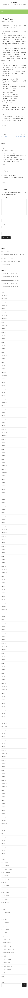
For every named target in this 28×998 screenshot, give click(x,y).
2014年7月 (3, 506)
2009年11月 (4, 686)
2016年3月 (3, 455)
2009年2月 (3, 713)
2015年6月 (3, 482)
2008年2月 (3, 746)
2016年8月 (3, 439)
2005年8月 (3, 833)
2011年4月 (3, 633)
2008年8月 (3, 733)
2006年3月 (3, 810)
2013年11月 (4, 532)
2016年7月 (3, 442)
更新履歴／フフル (5, 956)
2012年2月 (3, 599)
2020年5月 (3, 342)
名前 (2, 218)
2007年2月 (3, 773)
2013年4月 (3, 552)
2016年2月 (3, 459)
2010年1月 (3, 679)
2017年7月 (3, 409)
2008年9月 (3, 730)
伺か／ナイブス (5, 885)
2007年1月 (3, 776)
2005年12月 (4, 820)
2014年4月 (3, 516)
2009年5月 (3, 703)
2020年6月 (3, 338)
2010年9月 (3, 656)
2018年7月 (3, 382)
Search (3, 982)
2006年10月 (4, 786)
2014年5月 (3, 512)
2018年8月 (3, 379)
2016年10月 (4, 435)
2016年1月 (3, 462)
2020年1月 (3, 352)
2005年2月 (3, 850)
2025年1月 (3, 302)
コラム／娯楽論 (5, 865)
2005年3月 (3, 847)
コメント (4, 197)
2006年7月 (3, 796)
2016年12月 (4, 429)
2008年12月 (4, 720)
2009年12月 (4, 683)
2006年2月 (3, 813)
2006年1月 (3, 817)
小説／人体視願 (5, 929)
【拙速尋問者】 (14, 2)
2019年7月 (3, 362)
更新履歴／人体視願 (6, 959)
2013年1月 (3, 562)
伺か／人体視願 (5, 895)
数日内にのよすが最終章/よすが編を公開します (12, 254)
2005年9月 (3, 830)
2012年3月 (3, 596)
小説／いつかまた (5, 912)
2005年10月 (4, 827)
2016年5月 (3, 449)
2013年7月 (3, 542)
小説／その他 (4, 916)
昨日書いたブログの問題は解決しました (10, 261)
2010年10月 (4, 653)
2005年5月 (3, 840)
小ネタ (3, 905)
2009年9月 (3, 693)
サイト (3, 230)
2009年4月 (3, 706)
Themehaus (22, 995)
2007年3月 (3, 770)
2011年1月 (3, 643)
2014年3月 (3, 519)
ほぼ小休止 (4, 136)
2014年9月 (3, 499)
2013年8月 (3, 539)
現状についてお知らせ (6, 264)
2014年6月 (3, 509)
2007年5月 (3, 763)
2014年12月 (4, 496)
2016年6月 (3, 445)
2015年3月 (3, 489)
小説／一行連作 (5, 922)
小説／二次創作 (5, 926)
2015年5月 (3, 486)
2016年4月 (3, 452)
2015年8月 (3, 475)
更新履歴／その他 (5, 939)
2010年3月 (3, 676)
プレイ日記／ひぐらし (6, 869)
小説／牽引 (4, 932)
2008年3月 (3, 743)
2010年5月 (3, 669)
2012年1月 (3, 603)
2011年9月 (3, 616)
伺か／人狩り (4, 899)
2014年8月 (3, 502)
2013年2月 (3, 559)
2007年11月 (4, 756)
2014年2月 (3, 522)
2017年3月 (3, 419)
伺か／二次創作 (5, 892)
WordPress (11, 995)
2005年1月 (3, 853)
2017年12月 (4, 402)
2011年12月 (4, 606)
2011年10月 (4, 613)
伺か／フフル (4, 889)
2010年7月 (3, 663)
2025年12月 (4, 295)
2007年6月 (3, 760)
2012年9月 (3, 576)
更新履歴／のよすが (6, 942)
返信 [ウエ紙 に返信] (4, 182)
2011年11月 (4, 609)
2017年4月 (3, 415)
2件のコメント (14, 21)
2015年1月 (3, 492)
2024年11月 (4, 305)
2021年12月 (4, 325)
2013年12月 (4, 529)
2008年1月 (3, 750)
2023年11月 (4, 315)
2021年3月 (3, 332)
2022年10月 (4, 322)
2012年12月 (4, 566)
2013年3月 (3, 556)
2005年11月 (4, 823)
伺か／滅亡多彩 (5, 902)
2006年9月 (3, 790)
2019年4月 (3, 368)
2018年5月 (3, 389)
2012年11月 (4, 569)
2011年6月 (3, 626)
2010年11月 (4, 649)
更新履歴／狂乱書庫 (6, 969)
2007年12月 (4, 753)
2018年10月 (4, 375)
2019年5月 (3, 365)
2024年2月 (3, 308)
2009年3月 (3, 710)
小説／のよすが (5, 919)
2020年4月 (3, 345)
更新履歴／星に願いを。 (7, 966)
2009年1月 (3, 716)
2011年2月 (3, 639)
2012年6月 (3, 586)
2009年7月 (3, 700)
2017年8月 (3, 405)
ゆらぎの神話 (4, 862)
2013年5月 (3, 549)
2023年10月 (4, 318)
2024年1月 (3, 312)
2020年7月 (3, 335)
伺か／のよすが (5, 875)
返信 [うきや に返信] (4, 164)
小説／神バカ (4, 936)
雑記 (5, 125)
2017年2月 (3, 422)
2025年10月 (4, 298)
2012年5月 (3, 589)
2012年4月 (3, 593)
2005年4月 (3, 843)
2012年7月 (3, 582)
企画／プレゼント (5, 872)
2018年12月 (4, 372)
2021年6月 (3, 328)
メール (3, 224)
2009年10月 (4, 689)
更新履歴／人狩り (5, 962)
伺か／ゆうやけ (5, 879)
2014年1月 (3, 526)
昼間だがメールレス (21, 136)
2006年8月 (3, 793)
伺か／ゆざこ (4, 882)
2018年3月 (3, 395)
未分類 (3, 972)
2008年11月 (4, 723)
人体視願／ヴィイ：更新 (7, 258)
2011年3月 (3, 636)
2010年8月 (3, 659)
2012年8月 (3, 579)
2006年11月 (4, 783)
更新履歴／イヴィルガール (7, 949)
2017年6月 (3, 412)
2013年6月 (3, 546)
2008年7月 (3, 736)
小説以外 (3, 909)
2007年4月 (3, 766)
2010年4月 (3, 673)
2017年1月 (3, 425)
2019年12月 (4, 355)
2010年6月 (3, 666)
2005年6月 (3, 837)
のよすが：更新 (5, 251)
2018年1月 (3, 399)
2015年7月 (3, 479)
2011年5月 (3, 629)
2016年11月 (4, 432)
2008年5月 (3, 740)
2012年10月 (4, 572)
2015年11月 (4, 469)
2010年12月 (4, 646)
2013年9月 (3, 536)
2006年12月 (4, 780)
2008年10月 (4, 726)
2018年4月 (3, 392)
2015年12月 (4, 465)
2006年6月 (3, 800)
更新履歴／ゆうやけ (6, 946)
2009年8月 (3, 696)
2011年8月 (3, 619)
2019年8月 (3, 358)
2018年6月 (3, 385)
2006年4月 (3, 806)
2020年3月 (3, 348)
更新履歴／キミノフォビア (7, 952)
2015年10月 (4, 472)
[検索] (24, 985)
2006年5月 (3, 803)
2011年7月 (3, 623)
